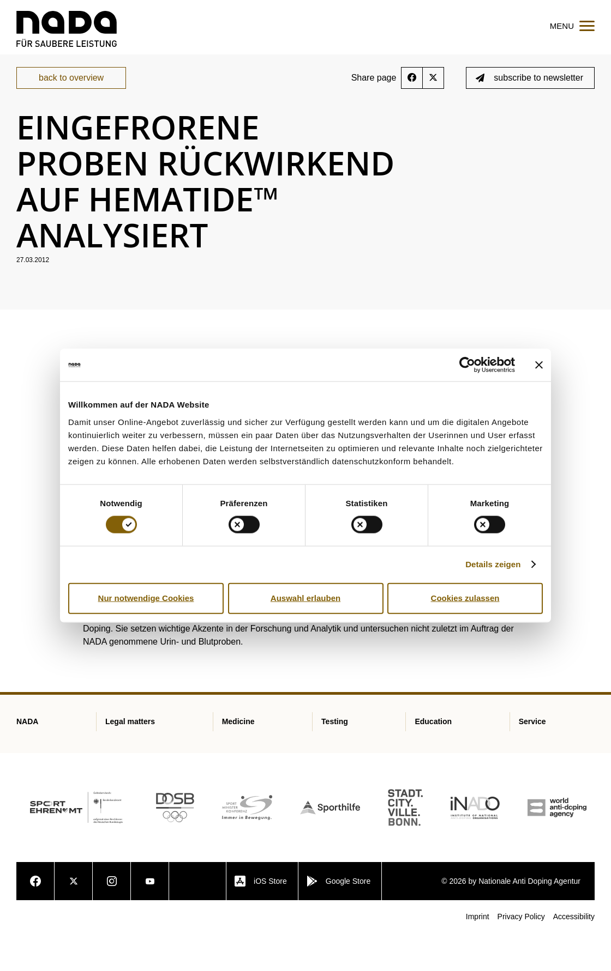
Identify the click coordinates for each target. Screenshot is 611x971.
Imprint (477, 954)
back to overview (71, 115)
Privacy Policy (521, 954)
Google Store (339, 918)
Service (69, 88)
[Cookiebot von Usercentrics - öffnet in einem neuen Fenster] (467, 365)
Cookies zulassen (465, 598)
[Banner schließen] (539, 365)
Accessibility (574, 954)
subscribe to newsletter (529, 115)
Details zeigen (492, 564)
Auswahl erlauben (305, 598)
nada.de (29, 88)
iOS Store (261, 918)
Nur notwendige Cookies (146, 598)
